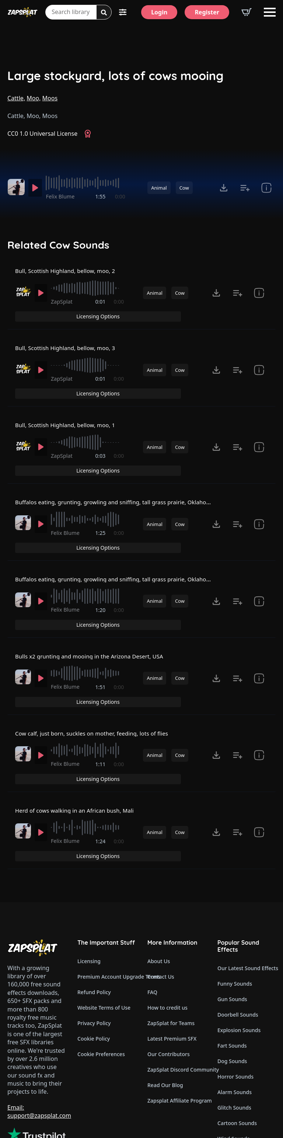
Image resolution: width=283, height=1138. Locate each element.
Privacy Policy (94, 968)
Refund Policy (94, 937)
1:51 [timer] (101, 661)
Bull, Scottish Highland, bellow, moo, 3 (69, 346)
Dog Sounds (232, 1006)
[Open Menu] (270, 12)
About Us (158, 906)
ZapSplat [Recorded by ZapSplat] (64, 310)
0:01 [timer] (101, 310)
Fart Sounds (232, 990)
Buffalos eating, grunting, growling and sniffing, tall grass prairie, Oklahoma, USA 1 (132, 486)
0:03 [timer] (101, 451)
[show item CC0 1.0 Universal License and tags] (266, 188)
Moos (50, 98)
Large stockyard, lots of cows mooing (115, 76)
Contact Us (160, 921)
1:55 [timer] (101, 196)
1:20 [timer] (101, 591)
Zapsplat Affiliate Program (176, 1045)
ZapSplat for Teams (171, 968)
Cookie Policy (93, 983)
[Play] (36, 188)
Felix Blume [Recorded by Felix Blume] (62, 196)
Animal (159, 187)
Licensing (89, 906)
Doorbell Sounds (237, 959)
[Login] (159, 12)
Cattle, (16, 98)
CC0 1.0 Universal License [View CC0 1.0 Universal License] (42, 133)
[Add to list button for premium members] (245, 188)
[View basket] (246, 12)
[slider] (86, 183)
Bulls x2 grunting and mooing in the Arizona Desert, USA (95, 627)
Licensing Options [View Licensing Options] (244, 275)
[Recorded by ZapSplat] (22, 300)
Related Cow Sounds (58, 245)
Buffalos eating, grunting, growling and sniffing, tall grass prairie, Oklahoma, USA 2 (132, 556)
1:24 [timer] (101, 802)
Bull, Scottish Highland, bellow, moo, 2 (69, 275)
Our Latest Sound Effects (246, 913)
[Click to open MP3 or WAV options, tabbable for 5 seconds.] (224, 188)
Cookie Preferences (101, 999)
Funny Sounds (234, 928)
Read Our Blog (165, 1030)
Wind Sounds (233, 1083)
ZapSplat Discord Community (176, 1014)
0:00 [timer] (120, 196)
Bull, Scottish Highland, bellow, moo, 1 (69, 416)
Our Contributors (168, 999)
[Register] (207, 12)
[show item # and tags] (259, 302)
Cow (184, 187)
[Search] (104, 12)
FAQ (152, 937)
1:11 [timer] (101, 732)
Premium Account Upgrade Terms (106, 921)
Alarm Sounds (234, 1037)
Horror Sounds (235, 1021)
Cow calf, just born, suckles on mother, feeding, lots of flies (97, 697)
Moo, (34, 98)
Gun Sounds (232, 944)
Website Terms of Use (103, 952)
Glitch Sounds (234, 1052)
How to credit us (167, 952)
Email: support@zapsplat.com (39, 1056)
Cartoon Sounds (237, 1068)
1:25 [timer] (101, 521)
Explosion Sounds (239, 975)
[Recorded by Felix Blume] (16, 186)
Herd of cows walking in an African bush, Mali (79, 767)
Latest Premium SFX (171, 983)
